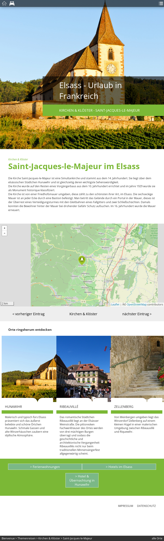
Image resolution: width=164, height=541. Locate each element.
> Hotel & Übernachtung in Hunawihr (82, 480)
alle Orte (157, 538)
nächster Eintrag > (137, 313)
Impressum (125, 506)
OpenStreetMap (137, 304)
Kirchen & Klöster (83, 313)
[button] (82, 260)
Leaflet (115, 304)
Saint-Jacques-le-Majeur (77, 538)
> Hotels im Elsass (119, 467)
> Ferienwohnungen (45, 467)
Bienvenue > (9, 538)
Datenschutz (146, 506)
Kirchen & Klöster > (50, 538)
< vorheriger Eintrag (28, 313)
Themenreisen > (28, 538)
